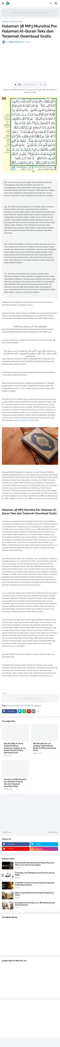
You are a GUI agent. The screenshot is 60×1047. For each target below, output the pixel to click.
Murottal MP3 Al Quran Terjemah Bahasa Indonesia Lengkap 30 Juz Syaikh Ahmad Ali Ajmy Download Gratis (15, 748)
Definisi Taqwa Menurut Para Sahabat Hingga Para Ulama (34, 894)
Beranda (5, 21)
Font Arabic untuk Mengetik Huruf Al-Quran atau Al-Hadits (35, 874)
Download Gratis (16, 21)
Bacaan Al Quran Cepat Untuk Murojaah (30, 13)
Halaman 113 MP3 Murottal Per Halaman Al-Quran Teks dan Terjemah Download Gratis (15, 782)
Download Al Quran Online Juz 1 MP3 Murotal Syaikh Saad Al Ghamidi (35, 904)
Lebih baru (7, 832)
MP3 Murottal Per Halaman (30, 706)
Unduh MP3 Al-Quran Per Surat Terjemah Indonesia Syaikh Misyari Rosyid (34, 884)
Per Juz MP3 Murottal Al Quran (30, 698)
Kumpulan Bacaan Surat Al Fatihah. (25, 420)
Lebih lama (52, 832)
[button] (3, 3)
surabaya (13, 646)
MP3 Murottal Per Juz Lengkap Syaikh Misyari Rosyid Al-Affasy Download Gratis (44, 747)
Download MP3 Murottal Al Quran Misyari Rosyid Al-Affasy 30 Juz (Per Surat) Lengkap (35, 864)
